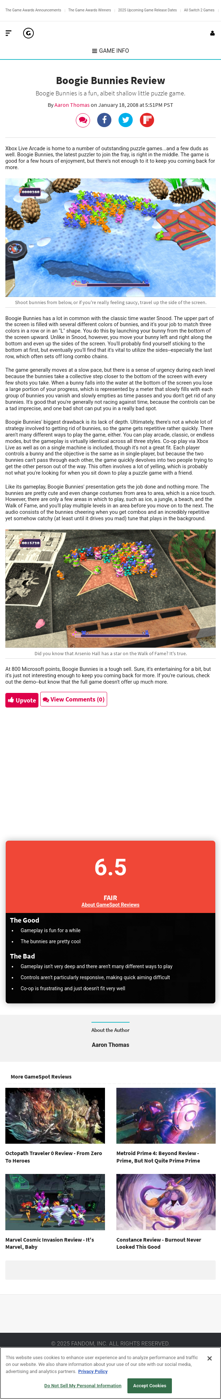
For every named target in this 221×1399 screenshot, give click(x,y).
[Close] (209, 1358)
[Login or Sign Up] (212, 33)
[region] (110, 1373)
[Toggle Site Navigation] (8, 33)
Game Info (110, 50)
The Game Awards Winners (89, 10)
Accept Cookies (149, 1385)
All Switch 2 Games (199, 10)
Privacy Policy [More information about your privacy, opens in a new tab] (92, 1371)
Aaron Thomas (72, 104)
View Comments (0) (74, 699)
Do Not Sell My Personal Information (83, 1385)
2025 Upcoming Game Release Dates (147, 10)
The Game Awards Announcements (33, 10)
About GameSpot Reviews (110, 905)
